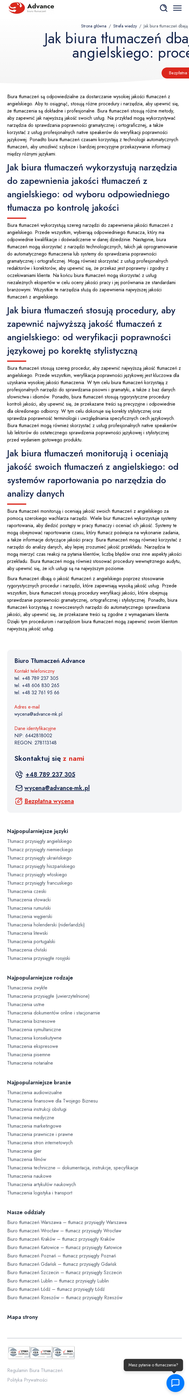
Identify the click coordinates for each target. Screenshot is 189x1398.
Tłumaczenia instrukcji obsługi (36, 1109)
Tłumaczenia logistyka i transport (39, 1192)
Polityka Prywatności (27, 1380)
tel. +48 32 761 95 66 (36, 692)
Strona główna (93, 26)
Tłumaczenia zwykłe (27, 987)
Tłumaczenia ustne (25, 1004)
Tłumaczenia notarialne (30, 1063)
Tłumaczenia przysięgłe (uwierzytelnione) (48, 996)
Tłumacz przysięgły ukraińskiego (39, 857)
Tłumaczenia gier (24, 1151)
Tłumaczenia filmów (26, 1159)
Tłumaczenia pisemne (28, 1054)
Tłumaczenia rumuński (29, 908)
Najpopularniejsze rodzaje (40, 978)
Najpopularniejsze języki (37, 831)
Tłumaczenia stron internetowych (40, 1142)
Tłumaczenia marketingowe (34, 1126)
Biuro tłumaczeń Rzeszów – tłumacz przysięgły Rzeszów (65, 1297)
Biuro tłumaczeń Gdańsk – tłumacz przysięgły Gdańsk (62, 1264)
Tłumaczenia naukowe (29, 1176)
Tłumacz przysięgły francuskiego (39, 883)
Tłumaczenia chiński (27, 949)
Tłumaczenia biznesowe (31, 1021)
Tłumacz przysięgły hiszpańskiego (41, 866)
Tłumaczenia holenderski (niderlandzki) (46, 924)
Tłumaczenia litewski (27, 933)
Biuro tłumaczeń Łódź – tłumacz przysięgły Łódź (56, 1289)
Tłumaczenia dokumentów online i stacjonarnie (53, 1012)
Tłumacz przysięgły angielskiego (39, 841)
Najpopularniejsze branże (39, 1082)
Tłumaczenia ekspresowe (32, 1046)
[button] (173, 1383)
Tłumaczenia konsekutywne (34, 1037)
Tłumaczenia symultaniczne (34, 1029)
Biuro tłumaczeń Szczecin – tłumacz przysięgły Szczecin (64, 1272)
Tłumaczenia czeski (26, 891)
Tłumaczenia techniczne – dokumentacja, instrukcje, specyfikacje (72, 1167)
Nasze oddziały (26, 1212)
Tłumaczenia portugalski (31, 941)
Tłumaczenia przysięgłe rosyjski (38, 958)
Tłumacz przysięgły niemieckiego (40, 849)
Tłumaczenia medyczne (30, 1117)
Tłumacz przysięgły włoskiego (37, 874)
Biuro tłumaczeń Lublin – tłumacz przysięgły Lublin (58, 1280)
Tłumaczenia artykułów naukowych (41, 1184)
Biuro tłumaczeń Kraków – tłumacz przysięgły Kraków (61, 1239)
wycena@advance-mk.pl (38, 714)
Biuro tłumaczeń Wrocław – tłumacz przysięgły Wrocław (64, 1230)
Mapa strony (22, 1317)
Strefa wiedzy (125, 26)
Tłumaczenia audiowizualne (34, 1092)
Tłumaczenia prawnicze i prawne (40, 1134)
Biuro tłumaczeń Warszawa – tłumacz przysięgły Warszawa (67, 1222)
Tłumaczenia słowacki (29, 899)
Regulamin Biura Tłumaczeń (35, 1370)
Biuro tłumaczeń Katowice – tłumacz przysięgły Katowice (64, 1247)
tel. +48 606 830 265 (36, 685)
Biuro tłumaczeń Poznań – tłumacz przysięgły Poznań (61, 1255)
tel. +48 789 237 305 (36, 678)
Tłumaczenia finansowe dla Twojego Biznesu (52, 1100)
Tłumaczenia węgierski (29, 916)
